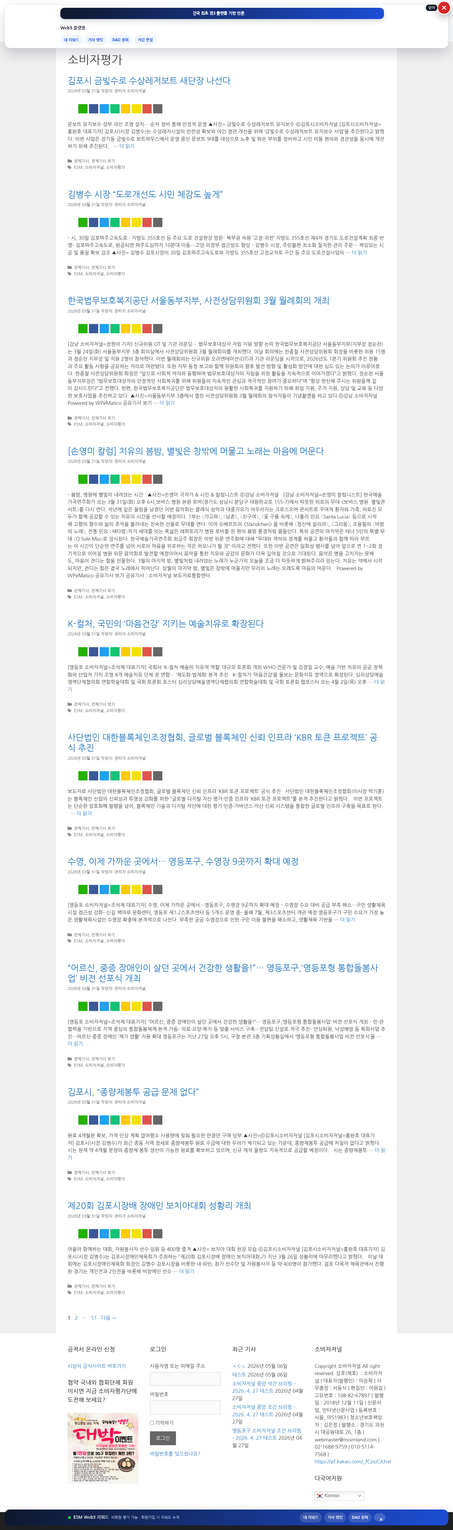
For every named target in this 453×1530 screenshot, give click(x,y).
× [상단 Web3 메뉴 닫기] (444, 8)
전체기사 (81, 161)
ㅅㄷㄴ (239, 1366)
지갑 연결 (145, 40)
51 (94, 1317)
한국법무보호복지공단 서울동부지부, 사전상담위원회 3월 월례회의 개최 (199, 300)
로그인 (163, 1438)
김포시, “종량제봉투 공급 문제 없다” (133, 1092)
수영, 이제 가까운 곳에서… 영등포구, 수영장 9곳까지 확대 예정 (183, 861)
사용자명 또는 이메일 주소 (177, 1366)
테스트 (239, 1374)
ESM (78, 167)
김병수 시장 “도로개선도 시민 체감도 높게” (145, 194)
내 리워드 (71, 40)
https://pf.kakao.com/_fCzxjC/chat (353, 1461)
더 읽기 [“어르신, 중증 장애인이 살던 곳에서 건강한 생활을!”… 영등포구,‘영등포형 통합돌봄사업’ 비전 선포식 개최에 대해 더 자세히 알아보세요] (75, 1043)
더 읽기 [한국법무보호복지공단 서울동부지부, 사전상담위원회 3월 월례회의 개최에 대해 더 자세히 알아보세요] (167, 402)
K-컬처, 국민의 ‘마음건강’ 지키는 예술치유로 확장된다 (166, 623)
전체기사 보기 (103, 161)
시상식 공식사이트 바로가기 (97, 1366)
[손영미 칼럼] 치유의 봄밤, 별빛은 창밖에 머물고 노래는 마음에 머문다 (196, 451)
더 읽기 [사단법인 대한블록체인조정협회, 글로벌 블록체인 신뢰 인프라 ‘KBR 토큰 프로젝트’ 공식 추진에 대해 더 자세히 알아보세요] (84, 813)
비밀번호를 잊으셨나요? (175, 1453)
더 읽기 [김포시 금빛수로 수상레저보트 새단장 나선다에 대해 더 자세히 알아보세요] (127, 146)
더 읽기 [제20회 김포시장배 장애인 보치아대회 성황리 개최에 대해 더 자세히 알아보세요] (186, 1271)
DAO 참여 (120, 40)
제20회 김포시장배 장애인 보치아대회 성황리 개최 (159, 1205)
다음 (108, 1317)
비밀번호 (159, 1394)
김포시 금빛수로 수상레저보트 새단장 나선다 (149, 80)
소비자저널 (94, 167)
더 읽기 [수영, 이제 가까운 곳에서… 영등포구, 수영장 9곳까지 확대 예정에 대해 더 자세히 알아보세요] (347, 919)
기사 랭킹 (95, 40)
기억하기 (164, 1422)
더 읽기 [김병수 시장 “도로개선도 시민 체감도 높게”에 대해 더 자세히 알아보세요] (359, 252)
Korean (327, 1495)
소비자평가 (115, 167)
